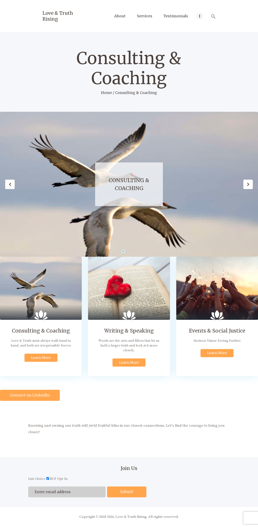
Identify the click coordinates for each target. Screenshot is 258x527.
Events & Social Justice (217, 330)
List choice (37, 478)
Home (106, 92)
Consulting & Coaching (129, 184)
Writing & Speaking (129, 330)
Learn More (41, 358)
